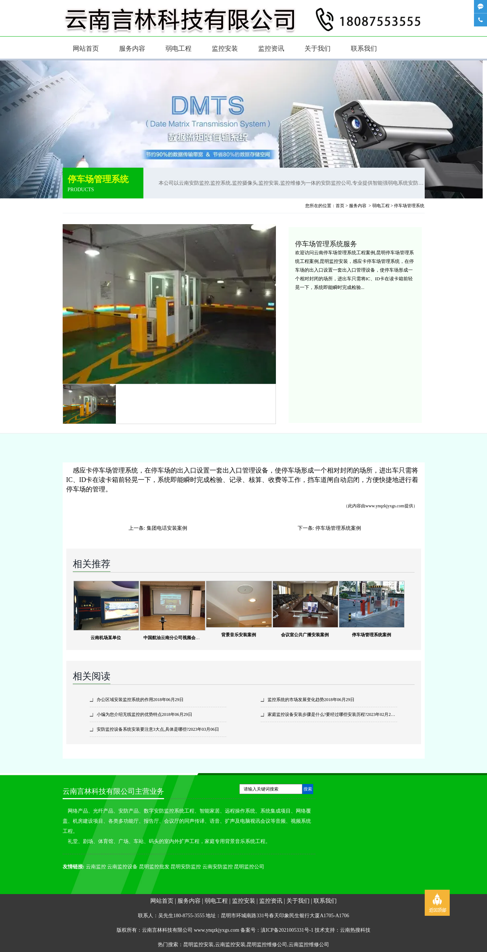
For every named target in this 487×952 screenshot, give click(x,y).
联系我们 (364, 48)
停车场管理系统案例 (338, 528)
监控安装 (225, 48)
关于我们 (318, 48)
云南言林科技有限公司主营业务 (113, 791)
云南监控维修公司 (309, 944)
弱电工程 (178, 48)
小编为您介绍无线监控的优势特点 (129, 714)
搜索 (307, 789)
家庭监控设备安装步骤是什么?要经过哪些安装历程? (317, 714)
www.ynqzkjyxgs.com (384, 505)
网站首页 (86, 48)
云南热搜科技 (355, 930)
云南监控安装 (230, 944)
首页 (340, 205)
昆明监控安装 (198, 944)
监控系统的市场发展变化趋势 (296, 699)
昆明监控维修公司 (267, 944)
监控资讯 (271, 48)
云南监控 (96, 866)
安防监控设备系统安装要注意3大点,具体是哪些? (143, 729)
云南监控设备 (122, 866)
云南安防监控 (217, 866)
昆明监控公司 (249, 866)
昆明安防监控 (186, 866)
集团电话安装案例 (167, 528)
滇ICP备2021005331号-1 (287, 930)
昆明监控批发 (154, 866)
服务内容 (132, 48)
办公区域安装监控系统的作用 (125, 699)
